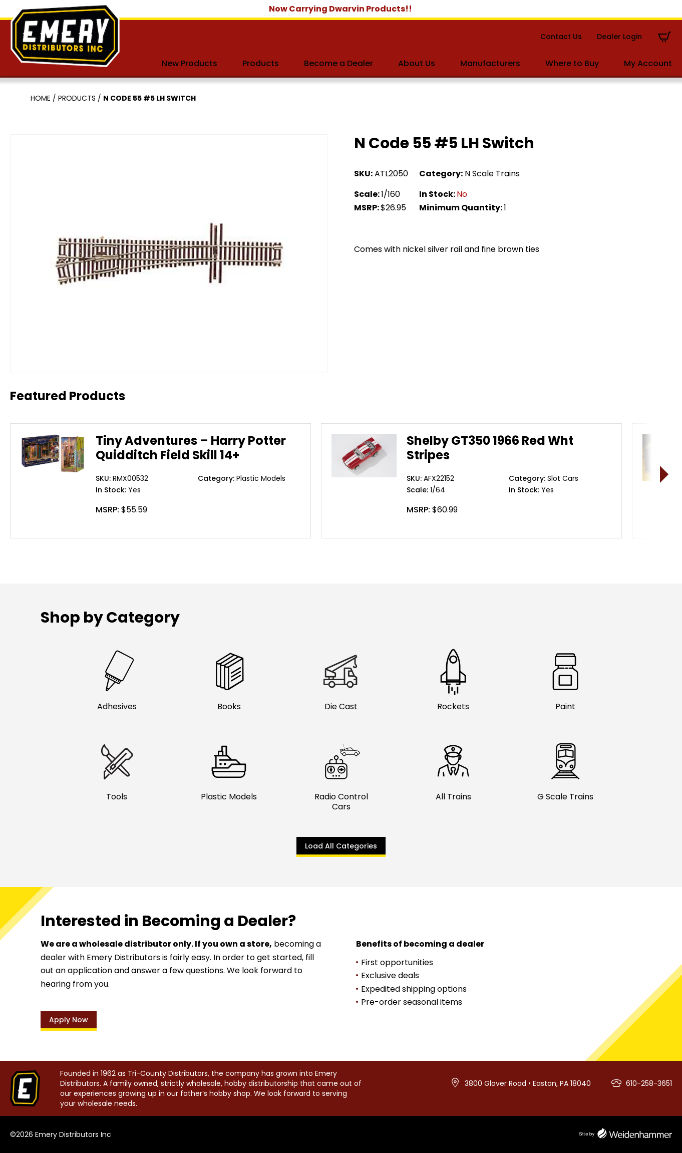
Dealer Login (619, 37)
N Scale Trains (492, 173)
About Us (416, 63)
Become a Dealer (338, 63)
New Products (189, 63)
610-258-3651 (649, 1083)
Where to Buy (572, 63)
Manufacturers (490, 63)
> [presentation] (664, 474)
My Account (648, 63)
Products (260, 63)
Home (41, 98)
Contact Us (561, 37)
